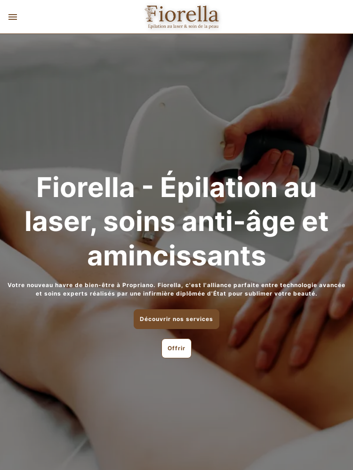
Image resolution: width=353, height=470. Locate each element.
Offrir (176, 348)
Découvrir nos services (176, 318)
